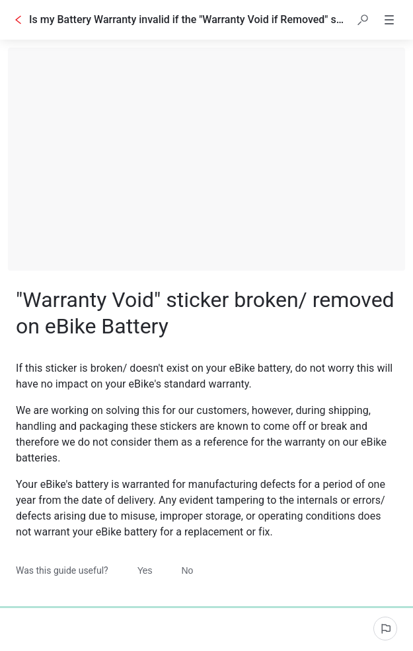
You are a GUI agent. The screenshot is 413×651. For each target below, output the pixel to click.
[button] (363, 20)
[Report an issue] (385, 628)
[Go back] (18, 20)
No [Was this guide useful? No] (188, 570)
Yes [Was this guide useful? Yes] (145, 570)
